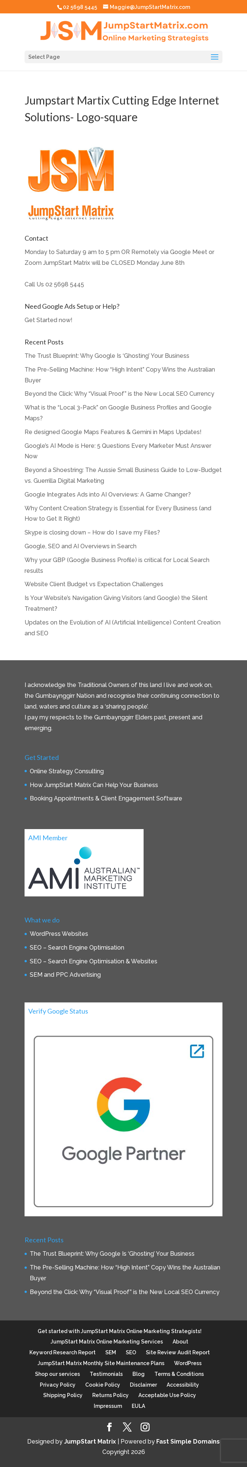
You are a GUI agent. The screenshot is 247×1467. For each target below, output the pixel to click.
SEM (110, 1352)
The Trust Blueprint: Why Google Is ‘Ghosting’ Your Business (107, 355)
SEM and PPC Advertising (65, 974)
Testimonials (106, 1374)
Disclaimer (143, 1385)
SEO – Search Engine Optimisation (77, 947)
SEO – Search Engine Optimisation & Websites (93, 961)
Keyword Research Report (62, 1352)
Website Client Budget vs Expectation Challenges (94, 584)
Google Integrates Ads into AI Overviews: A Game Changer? (108, 494)
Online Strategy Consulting (67, 771)
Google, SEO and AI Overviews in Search (81, 546)
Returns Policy (110, 1395)
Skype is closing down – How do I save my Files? (92, 532)
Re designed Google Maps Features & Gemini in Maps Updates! (113, 432)
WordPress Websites (59, 933)
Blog (138, 1374)
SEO (131, 1352)
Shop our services (57, 1374)
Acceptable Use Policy (167, 1395)
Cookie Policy (102, 1385)
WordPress (188, 1363)
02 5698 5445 (64, 284)
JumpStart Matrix (90, 1441)
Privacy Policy (58, 1385)
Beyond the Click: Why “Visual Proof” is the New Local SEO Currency (119, 393)
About (180, 1342)
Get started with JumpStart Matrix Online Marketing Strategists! (120, 1331)
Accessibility (183, 1385)
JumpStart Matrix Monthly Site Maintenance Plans (101, 1363)
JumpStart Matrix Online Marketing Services (107, 1342)
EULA (138, 1406)
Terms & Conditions (179, 1374)
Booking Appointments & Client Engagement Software (106, 798)
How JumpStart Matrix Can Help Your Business (94, 785)
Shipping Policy (63, 1395)
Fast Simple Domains (188, 1441)
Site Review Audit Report (178, 1352)
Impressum (108, 1406)
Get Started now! (49, 320)
